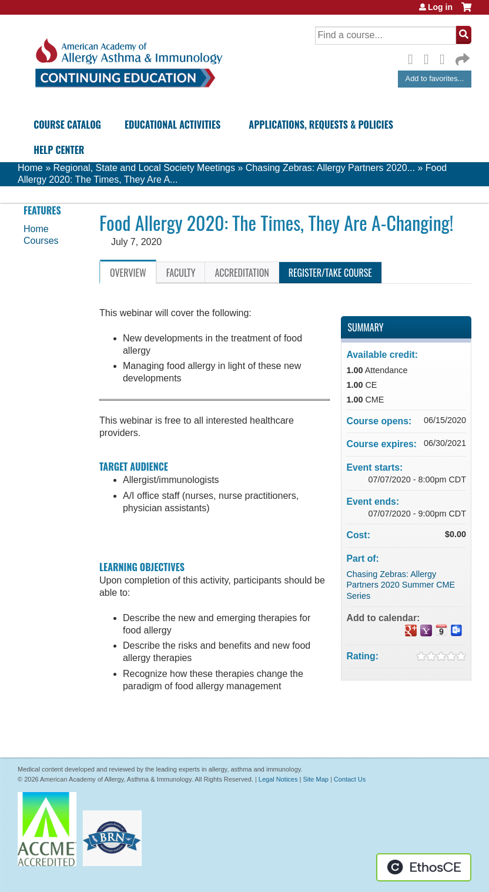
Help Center (59, 150)
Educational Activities (172, 125)
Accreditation (242, 273)
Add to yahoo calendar (426, 630)
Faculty (181, 273)
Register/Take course (330, 273)
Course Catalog (67, 125)
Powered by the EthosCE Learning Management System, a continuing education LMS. (423, 867)
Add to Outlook (457, 630)
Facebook (414, 58)
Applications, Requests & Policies (321, 125)
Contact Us (350, 779)
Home (30, 168)
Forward (461, 57)
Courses (41, 241)
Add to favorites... (435, 78)
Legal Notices (278, 779)
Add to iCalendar (441, 630)
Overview (128, 273)
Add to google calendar (411, 630)
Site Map (315, 779)
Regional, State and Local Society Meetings (144, 168)
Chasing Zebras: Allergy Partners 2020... (330, 168)
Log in (440, 7)
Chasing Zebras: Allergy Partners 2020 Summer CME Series (400, 585)
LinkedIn (445, 58)
